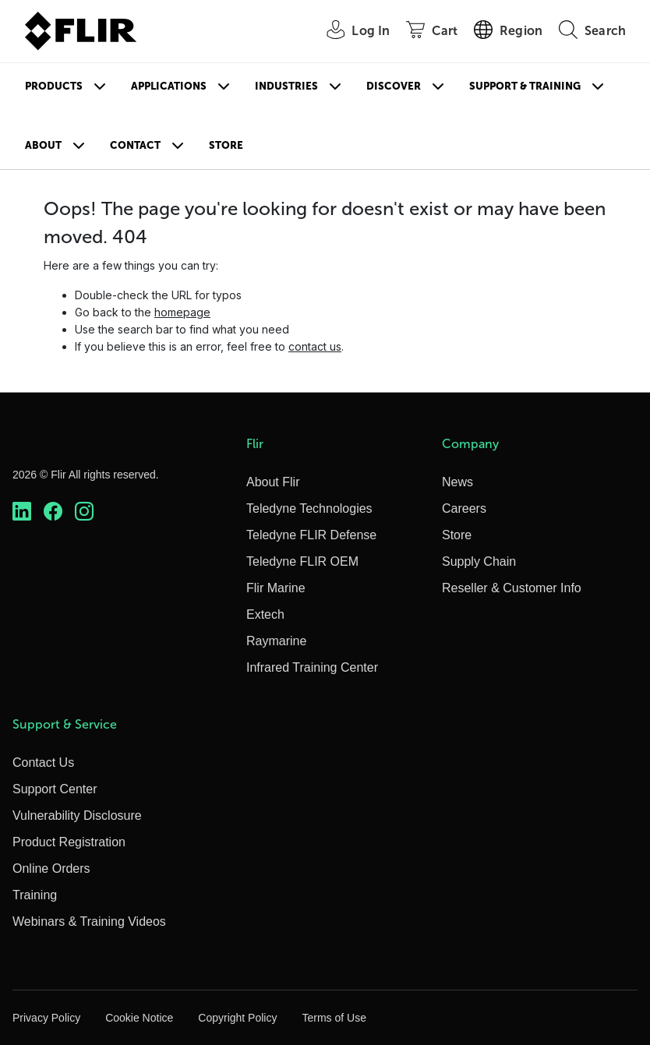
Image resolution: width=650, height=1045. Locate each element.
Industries (286, 86)
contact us (314, 346)
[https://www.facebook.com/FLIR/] (53, 511)
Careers (464, 508)
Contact (135, 145)
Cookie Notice (139, 1017)
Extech (265, 614)
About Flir (272, 482)
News (457, 482)
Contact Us (43, 762)
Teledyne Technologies (309, 508)
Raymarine (276, 641)
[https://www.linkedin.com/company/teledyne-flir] (21, 511)
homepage (182, 312)
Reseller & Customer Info (511, 588)
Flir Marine (276, 588)
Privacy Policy (46, 1017)
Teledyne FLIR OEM (302, 561)
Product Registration (68, 842)
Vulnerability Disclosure (77, 815)
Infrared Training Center (312, 667)
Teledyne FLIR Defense (311, 535)
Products (54, 86)
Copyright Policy (237, 1017)
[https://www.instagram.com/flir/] (84, 511)
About (43, 145)
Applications (169, 86)
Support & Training (525, 86)
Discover (393, 86)
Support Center (54, 789)
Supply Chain (479, 561)
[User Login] (349, 31)
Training (34, 895)
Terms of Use (334, 1017)
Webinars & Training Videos (89, 921)
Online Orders (51, 868)
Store (226, 145)
